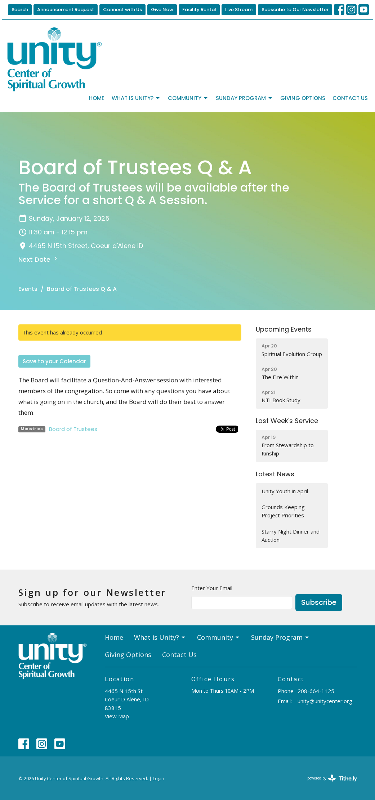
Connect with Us (122, 9)
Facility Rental (199, 9)
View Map (117, 716)
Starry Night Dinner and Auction (291, 535)
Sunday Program (244, 98)
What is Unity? (136, 98)
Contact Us (350, 98)
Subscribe (318, 602)
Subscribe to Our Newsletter (295, 9)
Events (27, 289)
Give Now (162, 9)
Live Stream (239, 9)
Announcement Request (65, 9)
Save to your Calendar (54, 361)
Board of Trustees (73, 429)
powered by (332, 778)
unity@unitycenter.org (325, 701)
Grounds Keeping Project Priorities (283, 511)
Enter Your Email (211, 588)
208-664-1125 (316, 691)
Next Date (38, 259)
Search (20, 9)
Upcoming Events (284, 329)
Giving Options (302, 98)
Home (96, 98)
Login (158, 778)
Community (188, 98)
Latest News (275, 473)
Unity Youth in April (285, 491)
